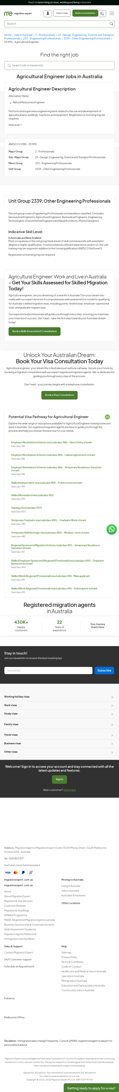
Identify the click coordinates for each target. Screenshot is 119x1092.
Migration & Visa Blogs (16, 910)
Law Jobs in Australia (72, 976)
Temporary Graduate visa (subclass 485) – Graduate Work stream (48, 520)
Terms (49, 1049)
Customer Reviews (15, 906)
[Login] (48, 13)
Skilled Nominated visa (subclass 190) (32, 495)
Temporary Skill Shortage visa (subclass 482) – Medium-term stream (50, 533)
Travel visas (11, 735)
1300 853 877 (16, 859)
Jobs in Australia (23, 35)
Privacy (49, 1043)
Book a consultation (85, 13)
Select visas (62, 13)
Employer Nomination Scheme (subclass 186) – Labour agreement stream (53, 455)
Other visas (10, 752)
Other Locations (70, 903)
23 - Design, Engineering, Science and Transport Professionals (70, 157)
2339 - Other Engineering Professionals (87, 38)
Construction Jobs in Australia (77, 990)
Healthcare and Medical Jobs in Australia (83, 971)
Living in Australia (70, 886)
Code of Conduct (71, 967)
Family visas (11, 724)
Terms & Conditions (72, 962)
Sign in (59, 779)
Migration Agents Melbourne (20, 934)
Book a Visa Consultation (59, 395)
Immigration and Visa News (19, 939)
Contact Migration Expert (18, 952)
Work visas (10, 705)
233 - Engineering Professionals (42, 38)
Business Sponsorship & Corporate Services (29, 925)
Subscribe (104, 670)
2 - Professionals (45, 35)
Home (8, 35)
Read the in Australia (59, 2)
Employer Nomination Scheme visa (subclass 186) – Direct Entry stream (51, 442)
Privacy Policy (69, 957)
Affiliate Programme (15, 915)
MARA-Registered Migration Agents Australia (29, 920)
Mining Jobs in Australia (74, 981)
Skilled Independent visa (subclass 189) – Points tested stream (46, 483)
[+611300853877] (102, 13)
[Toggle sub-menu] (112, 697)
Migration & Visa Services (18, 901)
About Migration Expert (17, 896)
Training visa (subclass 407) (26, 508)
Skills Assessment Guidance (20, 929)
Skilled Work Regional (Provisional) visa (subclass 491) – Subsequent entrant (54, 588)
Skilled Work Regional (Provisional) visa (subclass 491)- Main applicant (50, 576)
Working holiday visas (16, 697)
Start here (69, 790)
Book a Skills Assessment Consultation (34, 331)
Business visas (12, 743)
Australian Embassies (73, 895)
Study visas (10, 714)
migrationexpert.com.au (18, 880)
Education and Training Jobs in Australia (83, 986)
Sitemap (66, 952)
